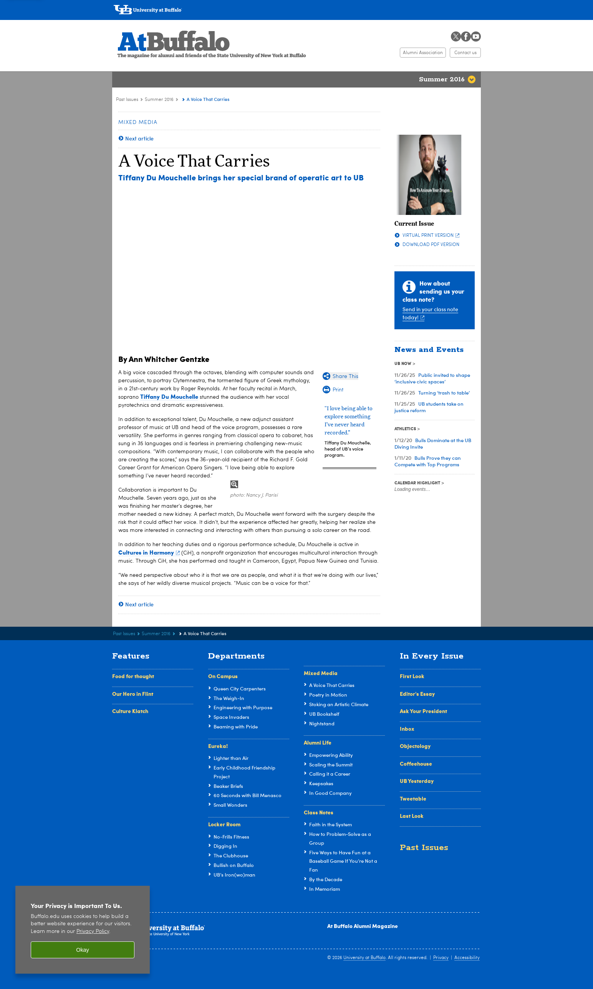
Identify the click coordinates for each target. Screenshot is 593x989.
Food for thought (133, 676)
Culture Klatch (130, 711)
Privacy (441, 958)
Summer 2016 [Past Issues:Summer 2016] (159, 99)
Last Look (412, 815)
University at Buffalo (364, 958)
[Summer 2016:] (180, 99)
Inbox (407, 728)
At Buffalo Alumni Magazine (362, 926)
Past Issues (424, 847)
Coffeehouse (416, 763)
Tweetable (413, 798)
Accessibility (467, 958)
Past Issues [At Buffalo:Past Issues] (127, 99)
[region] (82, 930)
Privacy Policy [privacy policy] (92, 932)
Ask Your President (423, 711)
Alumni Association (423, 53)
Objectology (415, 746)
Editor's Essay (417, 693)
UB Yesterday (417, 780)
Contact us (465, 53)
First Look (412, 676)
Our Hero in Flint (132, 693)
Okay (82, 950)
